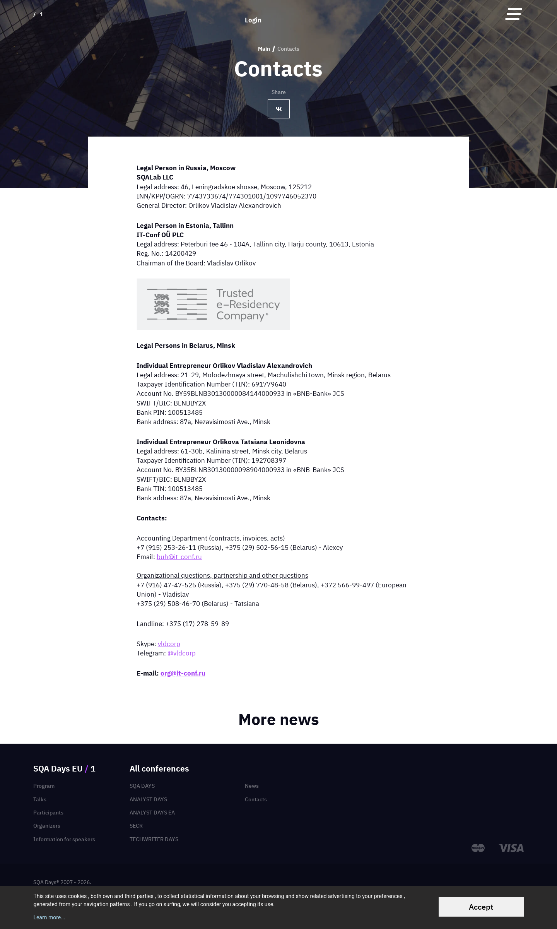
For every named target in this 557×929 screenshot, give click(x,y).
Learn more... (49, 917)
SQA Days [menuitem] (142, 785)
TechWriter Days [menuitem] (154, 839)
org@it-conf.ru (183, 673)
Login (253, 13)
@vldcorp (181, 652)
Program (44, 785)
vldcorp (169, 643)
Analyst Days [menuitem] (148, 799)
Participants (48, 812)
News (252, 785)
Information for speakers (64, 839)
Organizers (46, 825)
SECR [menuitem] (136, 825)
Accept (481, 907)
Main (264, 49)
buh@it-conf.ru (179, 556)
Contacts (256, 799)
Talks (39, 799)
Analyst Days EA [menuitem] (152, 812)
